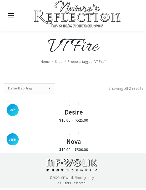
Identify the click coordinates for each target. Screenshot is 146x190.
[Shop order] (29, 88)
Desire (74, 114)
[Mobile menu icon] (11, 15)
